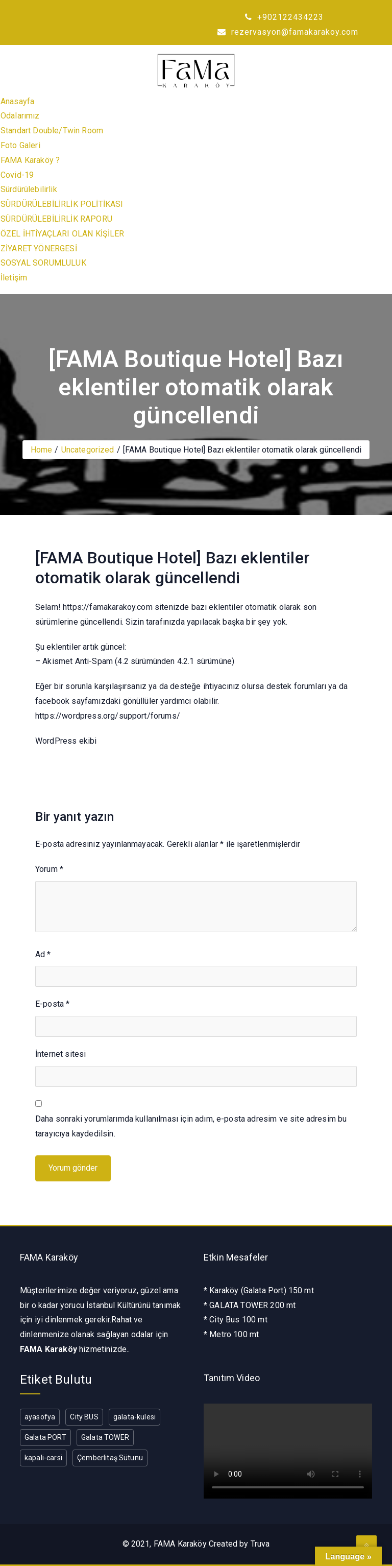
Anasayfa (17, 101)
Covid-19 (17, 175)
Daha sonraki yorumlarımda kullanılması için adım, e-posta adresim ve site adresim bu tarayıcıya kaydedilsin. (191, 1126)
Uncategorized (87, 450)
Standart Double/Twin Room (52, 130)
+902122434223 (284, 17)
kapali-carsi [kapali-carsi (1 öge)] (43, 1458)
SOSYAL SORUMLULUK (43, 263)
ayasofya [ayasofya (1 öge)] (39, 1417)
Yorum (49, 869)
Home (42, 450)
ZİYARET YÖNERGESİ (39, 248)
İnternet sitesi (60, 1054)
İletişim (14, 277)
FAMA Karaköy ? (30, 160)
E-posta (52, 1004)
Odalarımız (20, 116)
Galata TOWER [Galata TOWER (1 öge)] (105, 1437)
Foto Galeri (20, 145)
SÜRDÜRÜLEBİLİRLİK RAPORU (56, 219)
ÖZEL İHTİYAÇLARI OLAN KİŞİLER (63, 234)
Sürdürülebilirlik (29, 189)
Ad (43, 954)
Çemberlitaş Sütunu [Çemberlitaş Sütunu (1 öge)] (110, 1458)
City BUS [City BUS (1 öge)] (84, 1417)
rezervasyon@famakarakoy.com (287, 32)
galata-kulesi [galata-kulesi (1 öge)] (134, 1417)
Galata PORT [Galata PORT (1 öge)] (45, 1437)
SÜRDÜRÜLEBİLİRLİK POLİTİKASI (62, 204)
